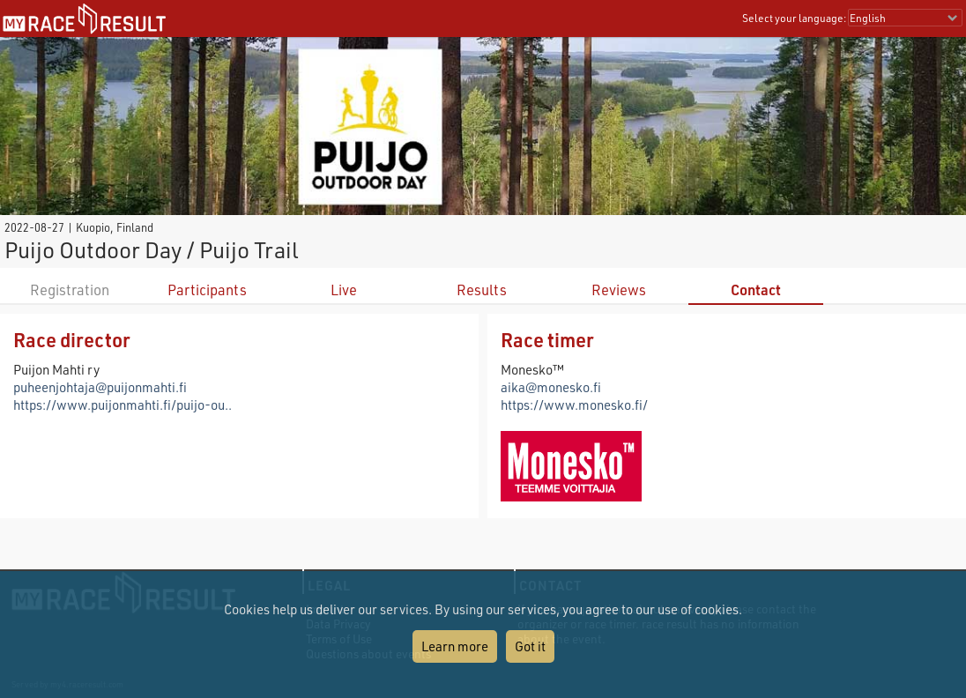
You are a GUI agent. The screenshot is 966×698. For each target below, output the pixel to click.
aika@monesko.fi (551, 387)
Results (482, 289)
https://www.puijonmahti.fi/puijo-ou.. (122, 404)
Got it (530, 646)
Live (344, 289)
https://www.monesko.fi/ (574, 404)
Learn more (454, 646)
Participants (207, 289)
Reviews (618, 289)
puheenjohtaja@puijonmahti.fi (100, 387)
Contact (756, 289)
